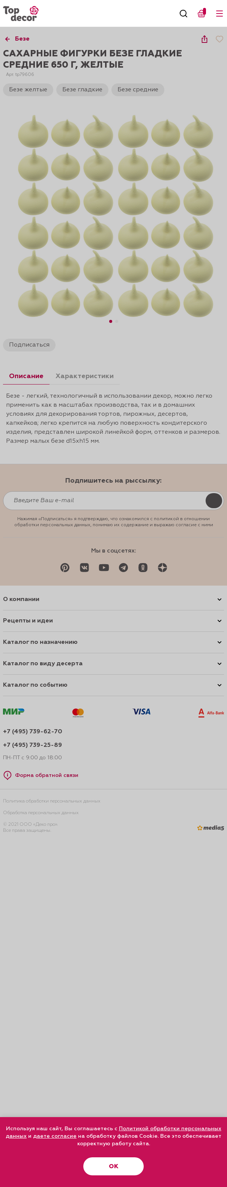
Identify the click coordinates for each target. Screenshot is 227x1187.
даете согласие (55, 1136)
